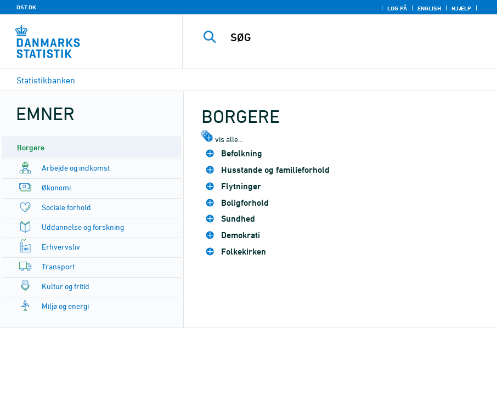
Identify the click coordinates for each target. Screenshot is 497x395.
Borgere (30, 147)
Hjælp (461, 8)
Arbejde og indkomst (76, 167)
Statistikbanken (45, 80)
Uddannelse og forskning (83, 227)
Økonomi (56, 187)
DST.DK (26, 7)
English (429, 8)
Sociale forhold (66, 207)
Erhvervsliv (61, 246)
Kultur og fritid (65, 286)
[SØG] (350, 37)
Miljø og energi (65, 306)
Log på (397, 8)
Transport (58, 266)
